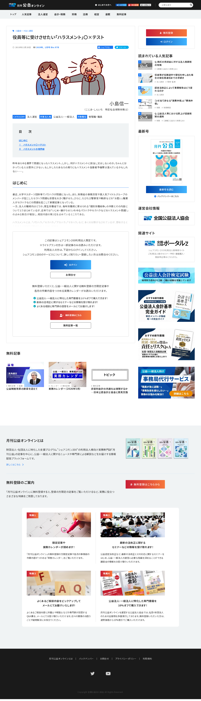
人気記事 (26, 14)
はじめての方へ (72, 4)
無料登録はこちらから (159, 486)
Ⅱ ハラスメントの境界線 (33, 149)
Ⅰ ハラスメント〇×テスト (34, 144)
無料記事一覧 (70, 327)
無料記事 (110, 14)
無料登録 (118, 4)
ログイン (95, 4)
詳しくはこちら (15, 466)
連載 (98, 14)
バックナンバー (86, 660)
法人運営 (41, 14)
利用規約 (147, 660)
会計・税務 (56, 14)
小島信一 (19, 30)
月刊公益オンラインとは (61, 660)
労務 (69, 14)
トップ (13, 14)
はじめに (24, 140)
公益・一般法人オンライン (31, 5)
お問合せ (142, 4)
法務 (78, 14)
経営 (88, 14)
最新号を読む (166, 190)
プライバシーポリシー (126, 660)
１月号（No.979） (52, 47)
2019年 (39, 47)
